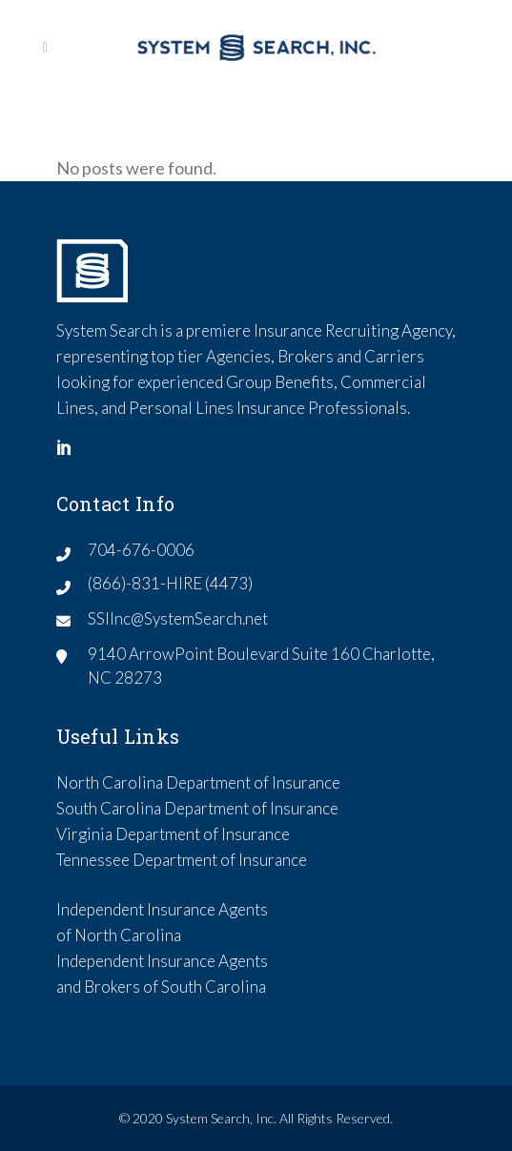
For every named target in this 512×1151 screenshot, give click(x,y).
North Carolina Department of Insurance (198, 782)
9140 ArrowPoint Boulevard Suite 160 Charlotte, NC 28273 (261, 666)
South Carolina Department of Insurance (197, 808)
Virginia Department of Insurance (173, 834)
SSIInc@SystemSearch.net (178, 618)
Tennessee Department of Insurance (181, 860)
